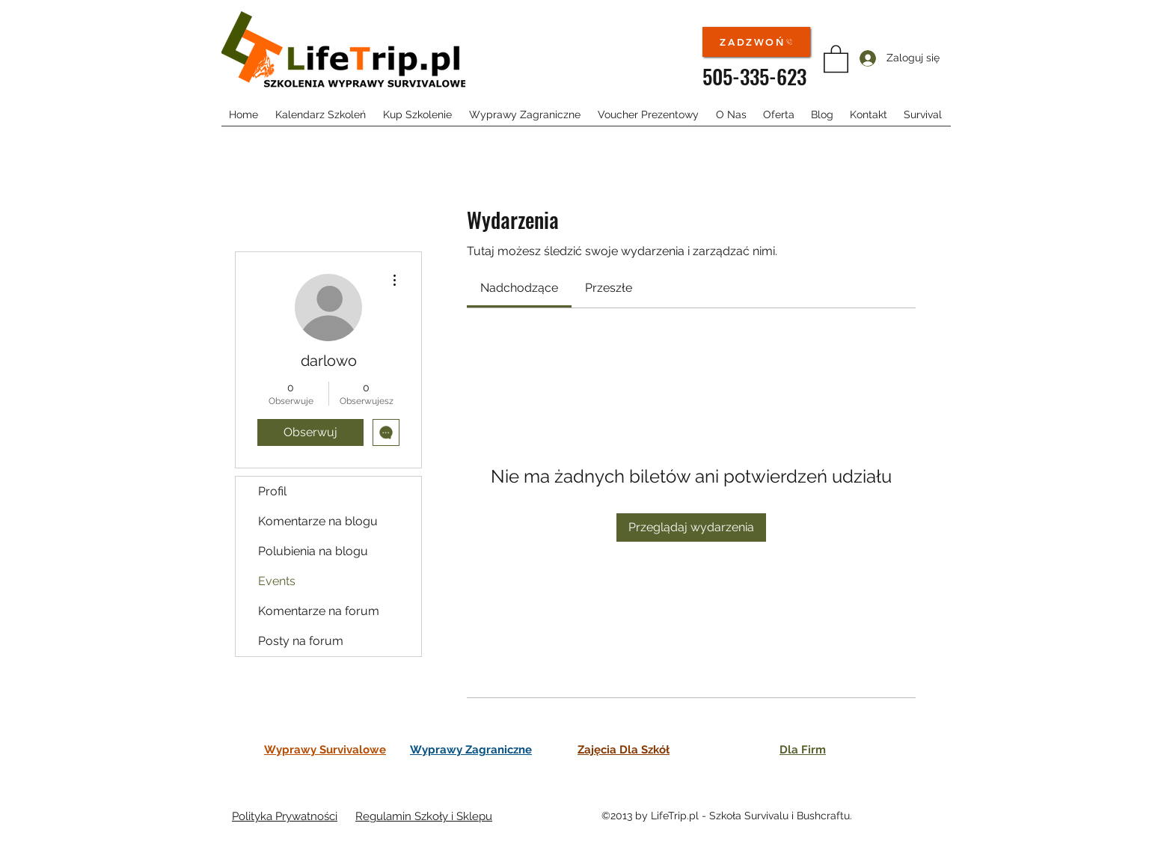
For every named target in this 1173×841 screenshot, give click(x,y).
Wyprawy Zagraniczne (471, 749)
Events (276, 581)
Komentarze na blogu (318, 521)
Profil (272, 491)
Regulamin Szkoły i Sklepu (423, 816)
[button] (836, 58)
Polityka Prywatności (284, 816)
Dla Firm (803, 749)
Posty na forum (300, 641)
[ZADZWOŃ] (756, 42)
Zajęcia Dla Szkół (624, 749)
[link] (519, 288)
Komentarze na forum (318, 611)
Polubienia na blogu (313, 551)
